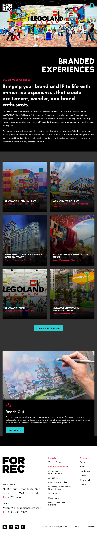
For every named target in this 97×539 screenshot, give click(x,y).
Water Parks (53, 493)
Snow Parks (53, 498)
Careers (84, 475)
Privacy (77, 527)
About (83, 466)
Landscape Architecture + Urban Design (60, 488)
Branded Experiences (58, 466)
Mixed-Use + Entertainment (55, 472)
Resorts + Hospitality (57, 482)
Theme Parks (54, 462)
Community (85, 480)
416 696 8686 (13, 497)
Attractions (53, 478)
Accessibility (90, 527)
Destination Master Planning (57, 503)
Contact (84, 484)
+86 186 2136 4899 (16, 511)
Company (84, 458)
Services (84, 462)
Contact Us (15, 430)
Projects (52, 458)
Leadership (85, 471)
